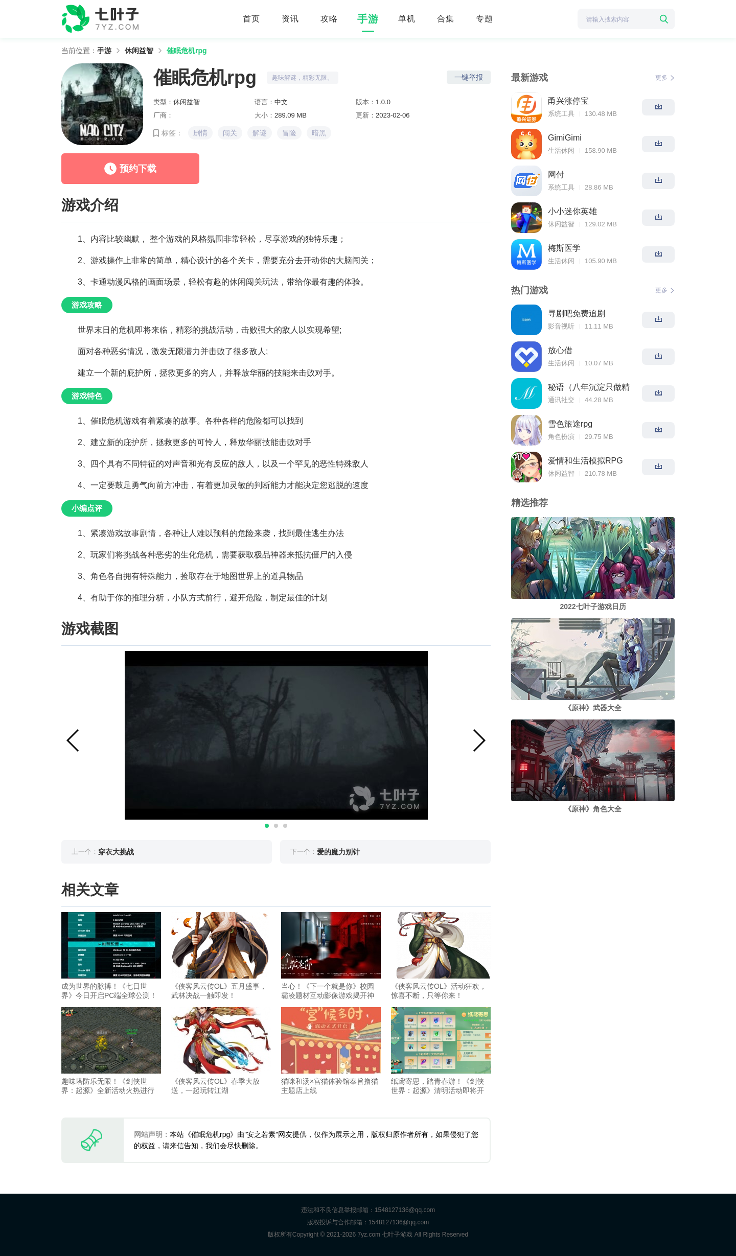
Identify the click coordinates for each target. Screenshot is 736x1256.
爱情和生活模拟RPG (585, 460)
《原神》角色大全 (593, 809)
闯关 (230, 133)
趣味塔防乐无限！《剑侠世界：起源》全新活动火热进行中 (107, 1086)
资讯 (290, 18)
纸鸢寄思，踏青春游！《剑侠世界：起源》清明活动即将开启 (437, 1086)
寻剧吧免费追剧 (576, 313)
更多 (665, 77)
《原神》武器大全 (593, 708)
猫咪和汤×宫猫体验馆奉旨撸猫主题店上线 (329, 1086)
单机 (407, 18)
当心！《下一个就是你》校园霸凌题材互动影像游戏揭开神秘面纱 (327, 991)
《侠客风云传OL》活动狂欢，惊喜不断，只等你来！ (439, 990)
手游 (368, 19)
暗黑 (319, 133)
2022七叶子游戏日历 (593, 606)
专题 (484, 18)
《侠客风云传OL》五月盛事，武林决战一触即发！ (219, 990)
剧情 (200, 133)
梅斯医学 (564, 248)
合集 (445, 18)
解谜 (259, 133)
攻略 (329, 18)
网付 (556, 174)
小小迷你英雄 (572, 211)
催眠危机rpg (187, 50)
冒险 (289, 133)
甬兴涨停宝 (568, 101)
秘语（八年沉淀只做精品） (589, 388)
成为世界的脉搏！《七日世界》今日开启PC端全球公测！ (109, 990)
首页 (251, 18)
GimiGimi (565, 137)
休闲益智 (139, 50)
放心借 (560, 350)
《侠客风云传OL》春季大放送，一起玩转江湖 (215, 1086)
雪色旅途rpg (570, 424)
